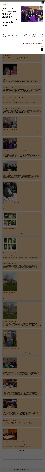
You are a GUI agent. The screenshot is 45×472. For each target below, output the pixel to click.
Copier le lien (40, 43)
